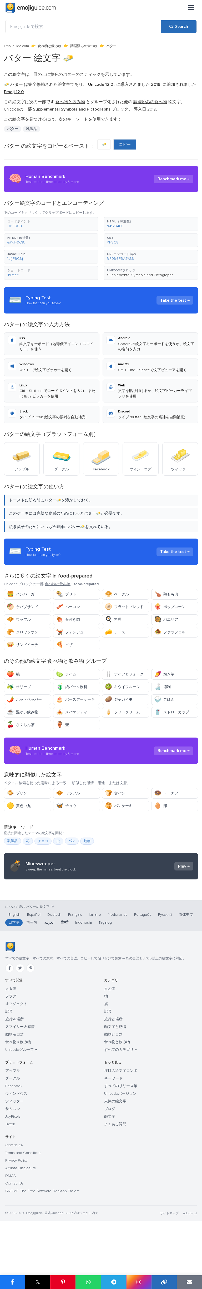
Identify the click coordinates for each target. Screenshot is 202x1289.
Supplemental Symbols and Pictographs (140, 275)
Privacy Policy (16, 1213)
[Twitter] (20, 1021)
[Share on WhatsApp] (88, 1282)
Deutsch (54, 967)
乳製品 (31, 129)
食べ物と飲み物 (50, 46)
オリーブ (19, 686)
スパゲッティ (71, 712)
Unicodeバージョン (120, 1146)
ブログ (109, 1161)
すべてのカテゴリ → (120, 1102)
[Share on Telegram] (113, 1282)
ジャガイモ (119, 699)
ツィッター (14, 1154)
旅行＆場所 (14, 1071)
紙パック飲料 (71, 686)
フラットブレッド (124, 606)
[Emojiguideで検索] (83, 26)
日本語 (13, 975)
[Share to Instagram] (139, 1282)
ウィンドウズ (16, 1146)
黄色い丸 (19, 805)
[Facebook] (9, 1021)
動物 (87, 841)
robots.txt (190, 1266)
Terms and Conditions (23, 1205)
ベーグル (117, 594)
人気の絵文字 (115, 1154)
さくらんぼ (20, 724)
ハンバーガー (22, 594)
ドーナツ (166, 793)
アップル (12, 1123)
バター (12, 129)
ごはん (164, 699)
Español (34, 967)
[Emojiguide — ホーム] (10, 999)
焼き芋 (164, 674)
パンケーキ (119, 805)
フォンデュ (70, 632)
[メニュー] (191, 8)
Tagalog (105, 975)
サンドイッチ (22, 644)
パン (71, 841)
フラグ (10, 1049)
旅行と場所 (113, 1071)
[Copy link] (164, 1282)
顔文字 (109, 1169)
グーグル (12, 1131)
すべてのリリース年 (120, 1138)
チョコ (43, 841)
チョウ (66, 805)
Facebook (13, 1138)
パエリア (166, 619)
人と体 (109, 1041)
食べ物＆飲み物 (18, 1094)
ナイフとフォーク (124, 674)
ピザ (64, 644)
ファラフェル (169, 632)
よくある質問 (115, 1176)
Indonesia (83, 975)
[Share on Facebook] (12, 1282)
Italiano (95, 967)
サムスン (12, 1161)
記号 (9, 1064)
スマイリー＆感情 (20, 1079)
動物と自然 (113, 1087)
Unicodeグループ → (21, 1102)
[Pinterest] (30, 1021)
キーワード (113, 1131)
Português (142, 967)
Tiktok (10, 1176)
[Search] (178, 26)
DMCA (10, 1228)
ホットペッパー (24, 699)
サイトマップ (169, 1266)
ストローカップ (171, 712)
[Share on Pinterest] (62, 1282)
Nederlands (117, 967)
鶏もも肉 (166, 594)
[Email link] (189, 1282)
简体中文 (186, 967)
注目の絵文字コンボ (120, 1123)
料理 (113, 619)
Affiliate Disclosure (20, 1220)
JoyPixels (13, 1169)
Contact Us (14, 1236)
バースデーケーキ (75, 699)
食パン (115, 793)
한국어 (31, 975)
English (14, 967)
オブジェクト (16, 1056)
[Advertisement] (101, 911)
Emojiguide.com (16, 46)
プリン (17, 793)
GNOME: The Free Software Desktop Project (42, 1243)
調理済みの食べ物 (84, 46)
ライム (66, 674)
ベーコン (68, 606)
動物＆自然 (14, 1087)
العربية (49, 975)
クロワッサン (22, 632)
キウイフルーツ (122, 686)
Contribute (14, 1198)
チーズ (115, 632)
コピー (125, 144)
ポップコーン (169, 606)
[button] (51, 224)
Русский (165, 967)
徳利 (162, 686)
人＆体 (10, 1041)
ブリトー (68, 594)
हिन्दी (64, 975)
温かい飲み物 (22, 712)
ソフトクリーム (122, 712)
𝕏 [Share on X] (38, 1282)
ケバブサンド (22, 606)
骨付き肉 (68, 619)
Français (75, 967)
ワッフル (19, 619)
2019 (151, 109)
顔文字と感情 (115, 1079)
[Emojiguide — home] (30, 8)
